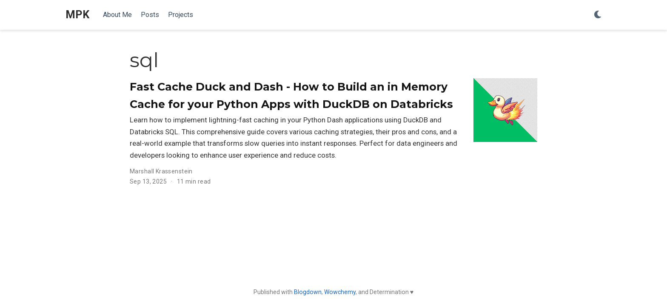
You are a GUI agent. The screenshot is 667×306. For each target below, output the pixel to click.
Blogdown (308, 292)
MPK (77, 14)
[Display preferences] (597, 15)
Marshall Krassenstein (161, 171)
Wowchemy (340, 292)
